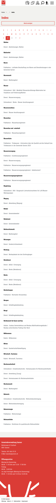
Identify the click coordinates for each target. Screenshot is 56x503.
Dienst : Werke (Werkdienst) (12, 269)
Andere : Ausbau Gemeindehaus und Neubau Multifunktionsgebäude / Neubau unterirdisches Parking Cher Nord (26, 327)
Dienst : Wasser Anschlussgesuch (14, 112)
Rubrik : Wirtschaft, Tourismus (13, 359)
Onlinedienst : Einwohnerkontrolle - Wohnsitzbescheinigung (22, 399)
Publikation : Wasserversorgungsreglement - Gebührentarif (22, 170)
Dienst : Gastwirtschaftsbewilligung (15, 348)
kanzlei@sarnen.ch (12, 454)
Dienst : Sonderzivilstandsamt (13, 244)
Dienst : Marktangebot (11, 80)
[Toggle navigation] (52, 3)
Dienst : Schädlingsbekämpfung (13, 305)
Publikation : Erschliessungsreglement (16, 156)
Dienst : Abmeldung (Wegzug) (13, 203)
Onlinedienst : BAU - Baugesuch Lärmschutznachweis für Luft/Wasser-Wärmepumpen (26, 192)
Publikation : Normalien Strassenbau (15, 295)
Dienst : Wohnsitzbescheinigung (14, 404)
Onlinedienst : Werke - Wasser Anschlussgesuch (19, 102)
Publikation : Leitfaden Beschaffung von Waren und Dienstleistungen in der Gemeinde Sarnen (27, 69)
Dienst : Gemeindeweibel (11, 213)
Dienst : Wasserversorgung (12, 97)
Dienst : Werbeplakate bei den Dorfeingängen (18, 254)
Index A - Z (10, 501)
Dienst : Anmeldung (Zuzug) (12, 374)
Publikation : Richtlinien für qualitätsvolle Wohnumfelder (21, 424)
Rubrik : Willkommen (10, 338)
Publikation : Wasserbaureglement (14, 123)
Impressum (25, 501)
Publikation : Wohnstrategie (12, 414)
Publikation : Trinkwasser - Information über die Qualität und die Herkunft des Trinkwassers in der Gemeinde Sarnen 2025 (28, 144)
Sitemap (3, 501)
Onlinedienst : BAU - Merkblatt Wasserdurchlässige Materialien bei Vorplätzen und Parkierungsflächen (25, 91)
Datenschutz (17, 501)
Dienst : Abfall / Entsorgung (12, 265)
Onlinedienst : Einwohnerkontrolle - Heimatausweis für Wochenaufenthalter (27, 369)
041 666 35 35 (11, 451)
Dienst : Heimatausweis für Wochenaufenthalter (19, 378)
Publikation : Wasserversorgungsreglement (17, 165)
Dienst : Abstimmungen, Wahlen (14, 47)
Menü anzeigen (28, 23)
